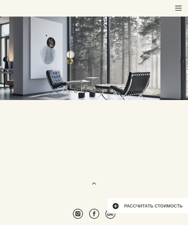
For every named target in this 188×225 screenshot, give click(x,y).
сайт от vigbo (94, 210)
